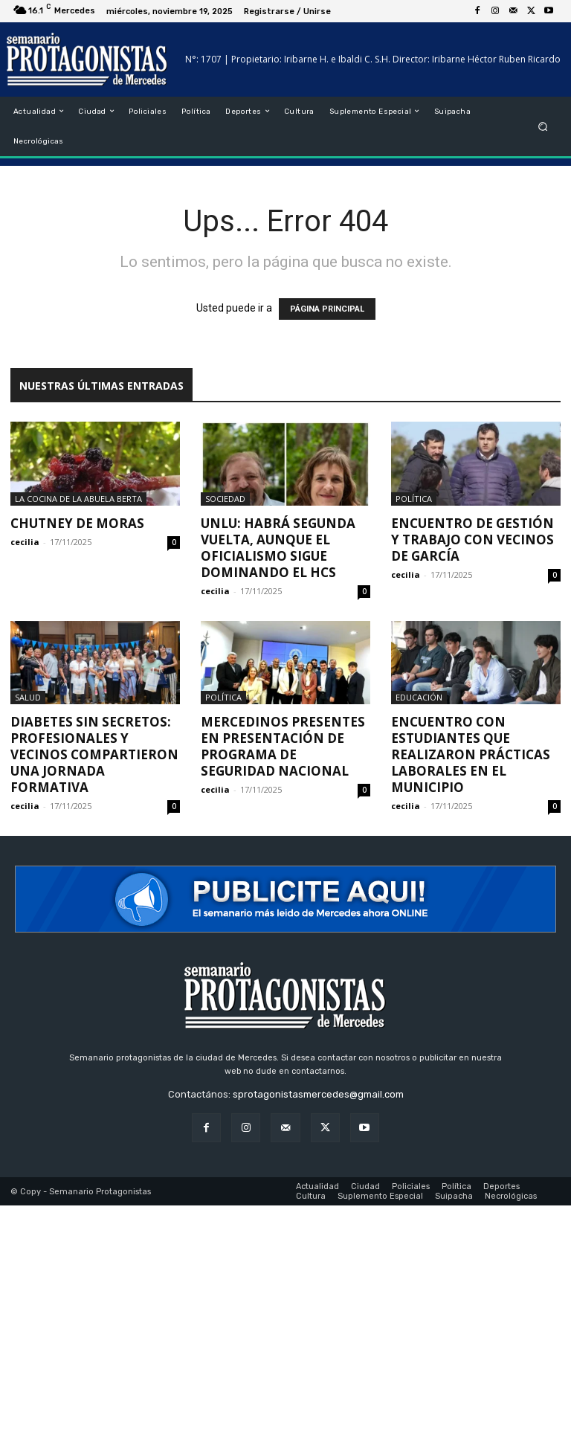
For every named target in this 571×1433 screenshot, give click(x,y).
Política (414, 498)
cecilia (24, 541)
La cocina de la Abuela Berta (78, 498)
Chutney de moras (77, 523)
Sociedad (225, 498)
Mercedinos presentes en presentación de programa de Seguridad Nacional (283, 746)
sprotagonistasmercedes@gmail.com (318, 1094)
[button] (543, 126)
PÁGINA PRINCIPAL (327, 309)
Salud (28, 697)
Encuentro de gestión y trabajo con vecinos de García (472, 539)
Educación (419, 697)
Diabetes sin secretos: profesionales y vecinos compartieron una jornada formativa (94, 754)
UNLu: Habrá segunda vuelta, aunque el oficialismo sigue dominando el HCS (278, 548)
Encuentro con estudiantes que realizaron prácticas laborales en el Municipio (470, 754)
